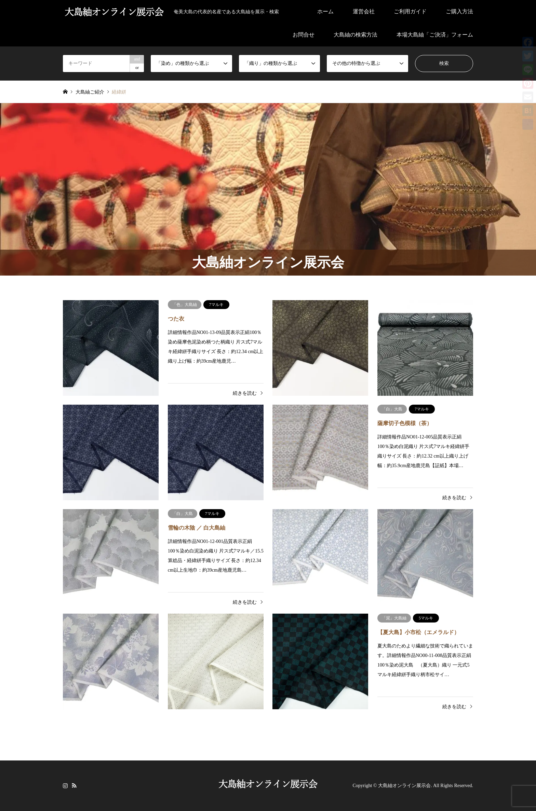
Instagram (65, 785)
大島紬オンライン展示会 (404, 785)
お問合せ (303, 35)
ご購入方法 (459, 11)
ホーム (325, 11)
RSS (74, 785)
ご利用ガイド (410, 11)
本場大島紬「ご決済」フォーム (435, 35)
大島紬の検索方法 (355, 35)
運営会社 (364, 11)
